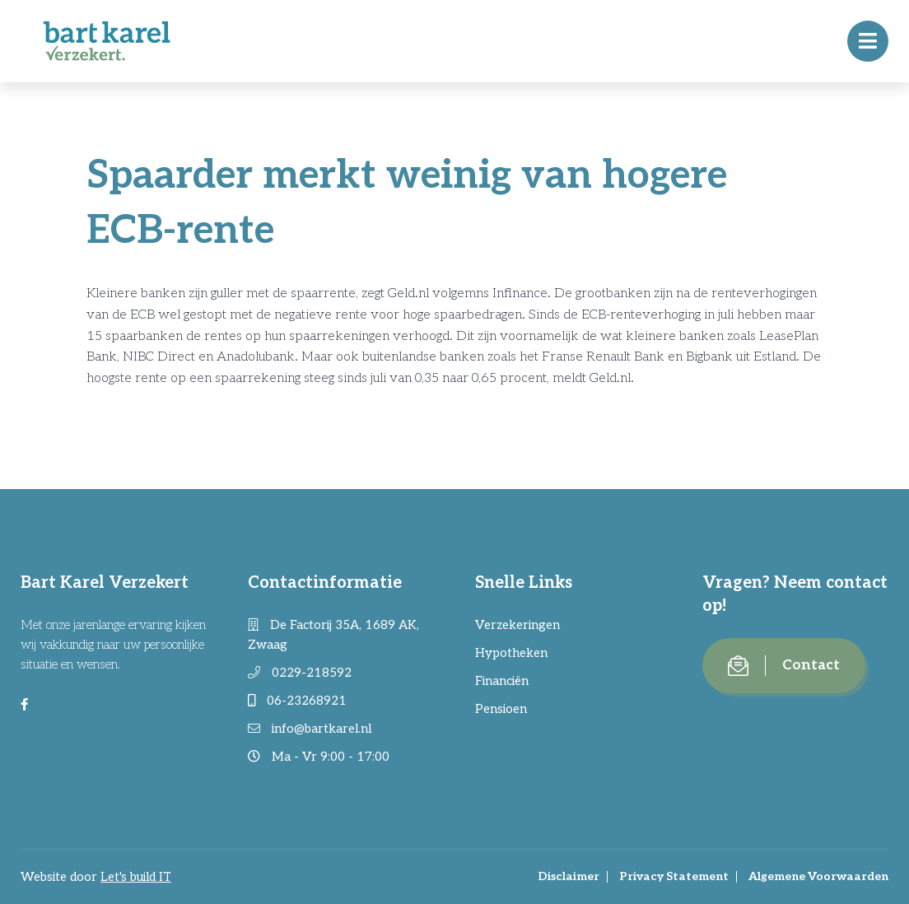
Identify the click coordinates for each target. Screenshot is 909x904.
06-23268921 (297, 700)
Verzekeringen (517, 624)
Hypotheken (511, 652)
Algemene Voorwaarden (818, 876)
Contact (784, 665)
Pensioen (501, 708)
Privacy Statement (674, 876)
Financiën (502, 680)
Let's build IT (135, 876)
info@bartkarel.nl (309, 728)
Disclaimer (568, 876)
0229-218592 (300, 672)
